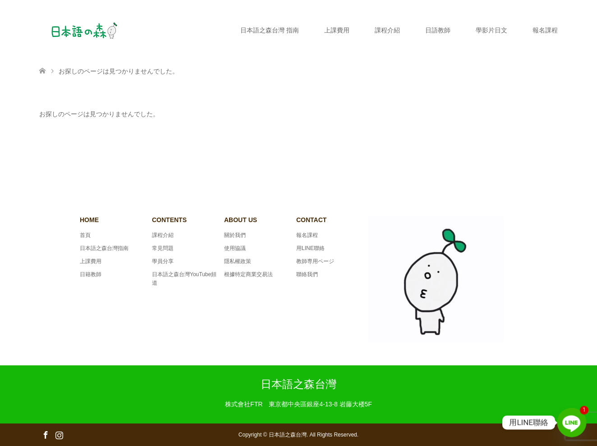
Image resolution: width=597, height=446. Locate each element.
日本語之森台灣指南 (104, 248)
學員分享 (163, 261)
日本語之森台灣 (298, 384)
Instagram (59, 434)
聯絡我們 (307, 274)
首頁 (85, 235)
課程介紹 (387, 30)
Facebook (45, 434)
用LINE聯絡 (310, 248)
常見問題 (163, 248)
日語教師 (437, 30)
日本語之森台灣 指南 (269, 30)
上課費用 (336, 30)
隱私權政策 (237, 261)
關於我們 (235, 235)
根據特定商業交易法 (248, 274)
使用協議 (235, 248)
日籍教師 (90, 274)
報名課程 (545, 30)
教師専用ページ (315, 261)
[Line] (572, 422)
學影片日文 (491, 30)
